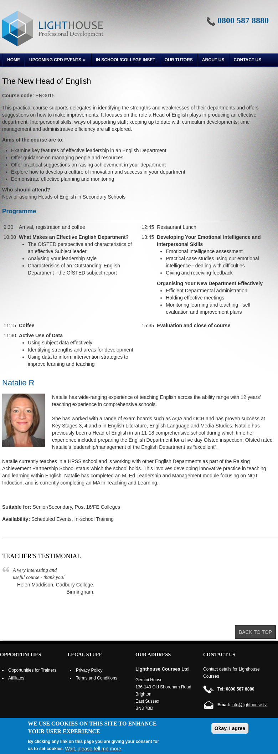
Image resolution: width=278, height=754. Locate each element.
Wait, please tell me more (93, 749)
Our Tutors (179, 59)
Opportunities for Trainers (32, 670)
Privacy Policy (89, 670)
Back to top (255, 632)
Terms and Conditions (96, 678)
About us (213, 59)
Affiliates (16, 678)
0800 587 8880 (243, 20)
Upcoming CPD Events (56, 60)
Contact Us (248, 59)
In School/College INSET (125, 59)
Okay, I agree (230, 728)
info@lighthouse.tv (249, 704)
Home (13, 59)
